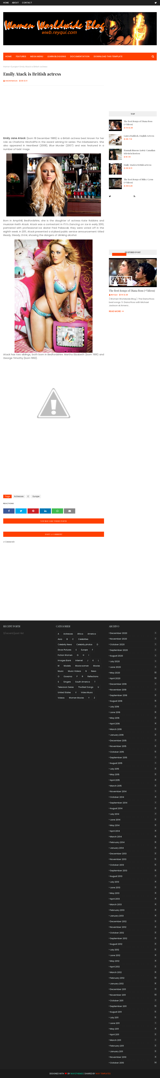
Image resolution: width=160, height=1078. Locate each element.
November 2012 (133, 927)
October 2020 (133, 644)
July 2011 (133, 1017)
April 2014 (133, 831)
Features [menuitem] (21, 56)
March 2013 (133, 904)
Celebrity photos (84, 644)
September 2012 (133, 938)
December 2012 (133, 921)
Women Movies (76, 697)
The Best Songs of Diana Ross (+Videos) (138, 123)
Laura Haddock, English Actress (139, 135)
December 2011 (133, 989)
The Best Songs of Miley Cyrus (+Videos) (138, 181)
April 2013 (133, 898)
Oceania (68, 676)
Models (67, 665)
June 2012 (133, 955)
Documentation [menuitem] (79, 56)
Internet (79, 660)
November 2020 (133, 638)
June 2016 (133, 712)
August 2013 (133, 876)
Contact (27, 2)
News (93, 671)
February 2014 (133, 842)
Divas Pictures (64, 649)
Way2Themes (77, 1073)
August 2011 (133, 1011)
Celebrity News (65, 644)
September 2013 (133, 870)
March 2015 (133, 785)
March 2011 (133, 1040)
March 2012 (133, 972)
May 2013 (133, 893)
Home (6, 2)
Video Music (87, 692)
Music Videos (119, 254)
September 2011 (133, 1006)
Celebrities (83, 639)
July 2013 (133, 881)
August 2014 (133, 808)
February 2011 (133, 1045)
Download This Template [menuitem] (108, 56)
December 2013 (133, 853)
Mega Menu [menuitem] (36, 56)
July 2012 (133, 949)
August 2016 (133, 701)
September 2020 (133, 650)
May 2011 (133, 1028)
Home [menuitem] (8, 56)
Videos (61, 697)
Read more (115, 311)
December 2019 (133, 684)
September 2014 (133, 802)
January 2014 (133, 847)
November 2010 (133, 1057)
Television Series (66, 687)
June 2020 (133, 667)
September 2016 (133, 695)
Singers (67, 681)
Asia (60, 639)
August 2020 (133, 655)
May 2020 (133, 672)
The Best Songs (85, 687)
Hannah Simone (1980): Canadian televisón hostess (139, 152)
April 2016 (133, 723)
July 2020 (133, 661)
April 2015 (133, 780)
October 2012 (133, 932)
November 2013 (133, 859)
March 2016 (133, 729)
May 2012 (133, 961)
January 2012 (133, 983)
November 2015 (133, 746)
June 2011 (133, 1023)
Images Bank (64, 660)
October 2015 (133, 751)
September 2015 (133, 757)
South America (82, 681)
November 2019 (133, 689)
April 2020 (133, 678)
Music (61, 671)
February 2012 (133, 977)
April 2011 (133, 1034)
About (15, 2)
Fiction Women (65, 655)
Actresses (19, 496)
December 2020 (133, 633)
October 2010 (133, 1062)
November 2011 (133, 994)
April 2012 (133, 966)
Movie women (82, 665)
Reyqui (114, 294)
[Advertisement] (53, 111)
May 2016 (133, 717)
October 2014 (133, 797)
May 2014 (133, 825)
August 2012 (133, 944)
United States (64, 692)
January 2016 (133, 734)
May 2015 (133, 774)
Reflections (93, 676)
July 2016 (133, 706)
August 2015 (133, 763)
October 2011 (133, 1000)
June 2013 (133, 887)
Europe (14, 66)
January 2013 (133, 915)
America (92, 633)
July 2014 (133, 814)
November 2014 (133, 791)
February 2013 (133, 910)
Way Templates (103, 1073)
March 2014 (133, 836)
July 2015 (133, 768)
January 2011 (133, 1051)
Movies (96, 665)
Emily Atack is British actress (137, 164)
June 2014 (133, 819)
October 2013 (133, 864)
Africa (80, 633)
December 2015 (133, 740)
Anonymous (11, 80)
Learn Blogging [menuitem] (56, 56)
